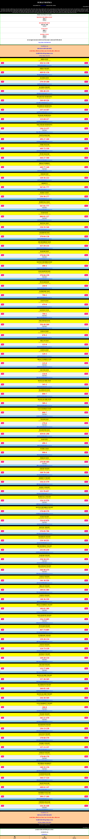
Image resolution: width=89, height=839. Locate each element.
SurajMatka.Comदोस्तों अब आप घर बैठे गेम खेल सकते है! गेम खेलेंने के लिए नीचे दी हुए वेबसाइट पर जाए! (44, 817)
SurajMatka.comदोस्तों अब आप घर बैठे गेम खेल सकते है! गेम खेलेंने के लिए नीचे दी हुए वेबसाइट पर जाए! (44, 51)
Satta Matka (43, 5)
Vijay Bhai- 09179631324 (44, 42)
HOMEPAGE (44, 834)
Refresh (44, 20)
